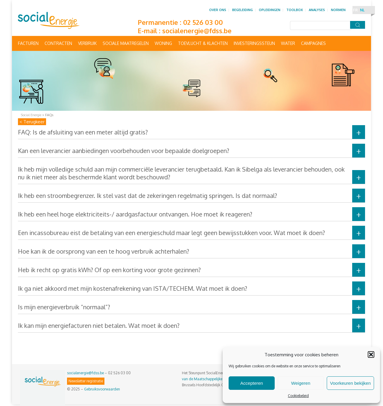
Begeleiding (242, 10)
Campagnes (313, 43)
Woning (163, 43)
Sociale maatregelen (126, 43)
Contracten (58, 43)
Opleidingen (269, 10)
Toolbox (294, 10)
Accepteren (251, 383)
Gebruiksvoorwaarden (102, 389)
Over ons (217, 10)
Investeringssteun (254, 43)
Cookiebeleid (298, 395)
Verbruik (87, 43)
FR (355, 10)
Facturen (28, 43)
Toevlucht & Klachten (203, 43)
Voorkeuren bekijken (350, 383)
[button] (371, 354)
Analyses (317, 10)
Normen (338, 10)
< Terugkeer (32, 122)
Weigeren (300, 383)
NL (362, 10)
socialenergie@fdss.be (197, 30)
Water (288, 43)
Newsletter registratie (86, 381)
